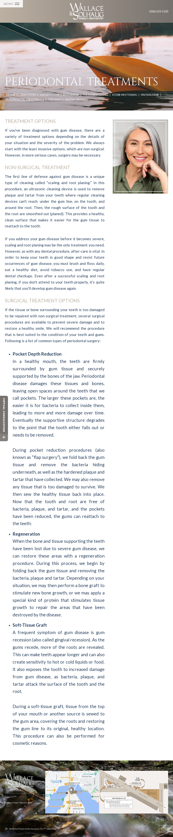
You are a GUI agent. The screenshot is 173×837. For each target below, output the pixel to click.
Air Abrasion (49, 94)
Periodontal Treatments (25, 99)
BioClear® (71, 94)
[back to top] (163, 828)
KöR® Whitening (124, 94)
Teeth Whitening (95, 94)
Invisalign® (150, 94)
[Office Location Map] (71, 788)
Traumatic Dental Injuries (68, 99)
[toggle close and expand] (4, 437)
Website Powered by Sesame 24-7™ (27, 828)
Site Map (52, 828)
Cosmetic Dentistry (21, 94)
